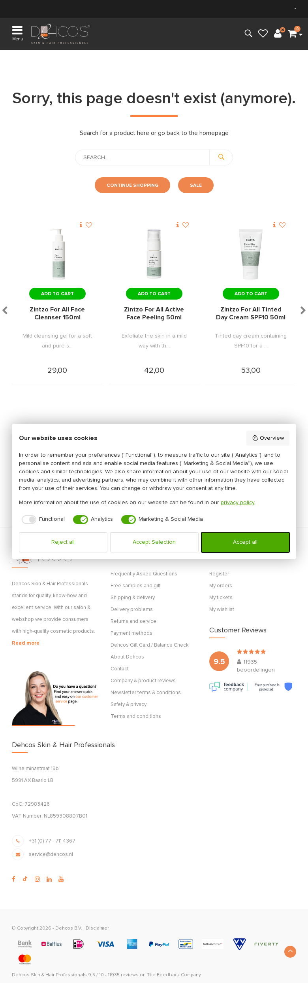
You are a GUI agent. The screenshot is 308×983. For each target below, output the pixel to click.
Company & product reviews (143, 680)
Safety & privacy (128, 704)
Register (219, 574)
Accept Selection (154, 542)
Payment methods (131, 633)
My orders (220, 585)
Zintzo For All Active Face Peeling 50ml (154, 313)
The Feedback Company (174, 975)
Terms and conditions (136, 716)
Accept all (245, 542)
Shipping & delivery (133, 597)
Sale (196, 185)
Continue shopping (132, 185)
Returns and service (133, 621)
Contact (120, 669)
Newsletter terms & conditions (146, 692)
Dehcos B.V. (68, 928)
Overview (268, 438)
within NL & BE (45, 8)
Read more (25, 643)
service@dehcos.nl (51, 854)
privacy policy (238, 502)
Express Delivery (176, 8)
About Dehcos (127, 657)
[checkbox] (42, 519)
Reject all (63, 542)
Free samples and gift (136, 585)
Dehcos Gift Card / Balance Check (150, 645)
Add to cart (57, 294)
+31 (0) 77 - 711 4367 (52, 841)
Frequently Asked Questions (144, 574)
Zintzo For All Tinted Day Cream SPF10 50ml (250, 313)
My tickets (221, 597)
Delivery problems (132, 609)
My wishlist (221, 609)
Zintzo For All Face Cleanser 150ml (57, 313)
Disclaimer (97, 928)
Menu (17, 32)
